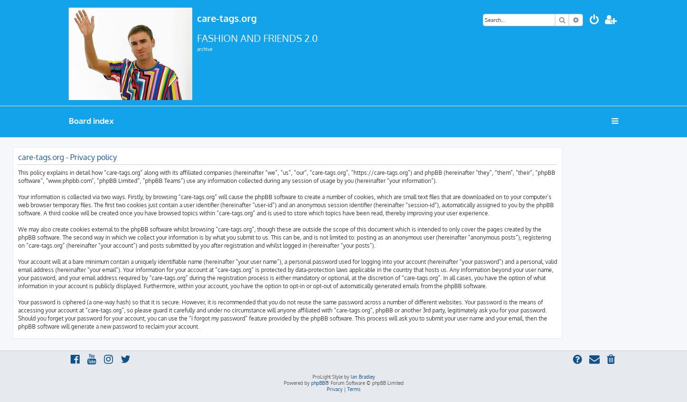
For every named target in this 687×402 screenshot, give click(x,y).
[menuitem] (594, 20)
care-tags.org (227, 18)
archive (204, 49)
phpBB (318, 383)
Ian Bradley (363, 377)
